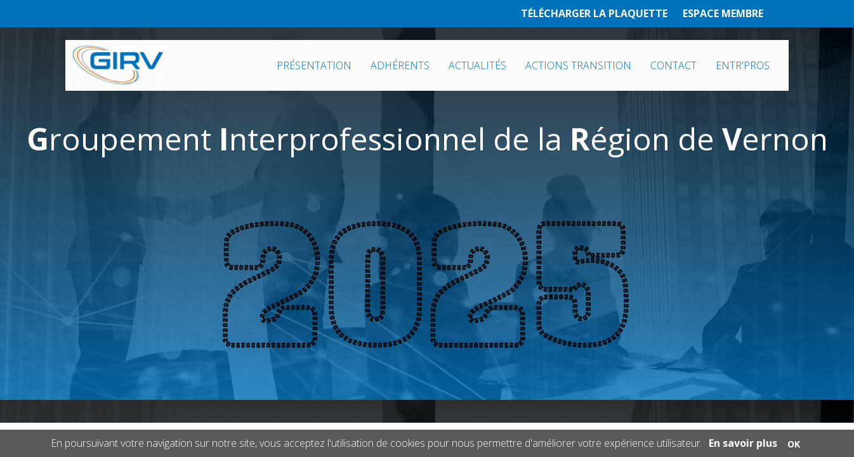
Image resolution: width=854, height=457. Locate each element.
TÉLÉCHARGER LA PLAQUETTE (594, 13)
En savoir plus (743, 443)
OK (793, 444)
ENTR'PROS (743, 65)
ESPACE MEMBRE (723, 13)
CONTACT (673, 65)
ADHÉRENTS (400, 65)
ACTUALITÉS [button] (477, 65)
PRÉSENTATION (314, 65)
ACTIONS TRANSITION (578, 65)
